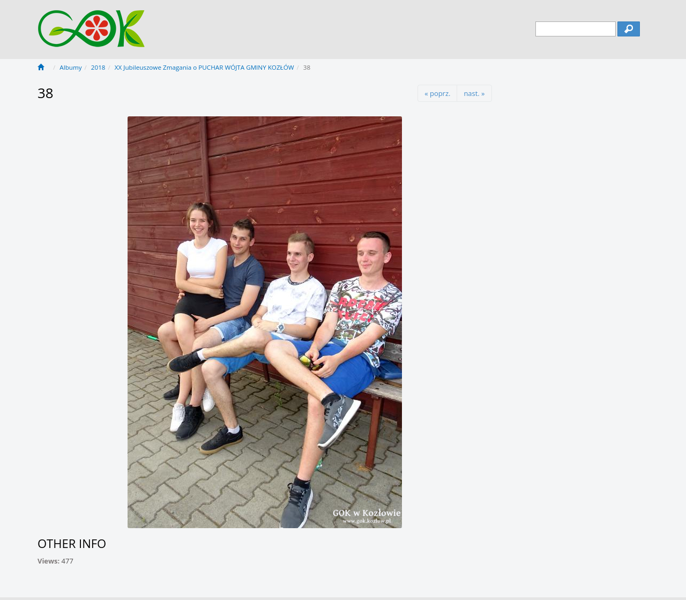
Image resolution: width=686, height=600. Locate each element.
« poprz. (437, 93)
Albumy (70, 67)
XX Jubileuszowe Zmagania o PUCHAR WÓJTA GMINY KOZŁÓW (204, 67)
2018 (98, 67)
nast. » (474, 93)
